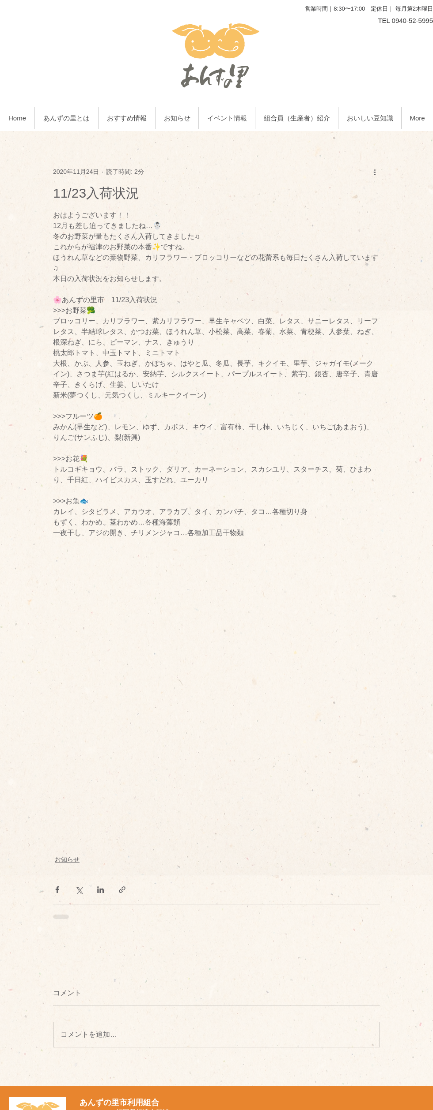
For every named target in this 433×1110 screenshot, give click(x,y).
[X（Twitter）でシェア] (79, 889)
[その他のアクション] (374, 171)
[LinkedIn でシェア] (100, 889)
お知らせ (67, 859)
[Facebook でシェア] (57, 889)
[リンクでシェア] (122, 889)
